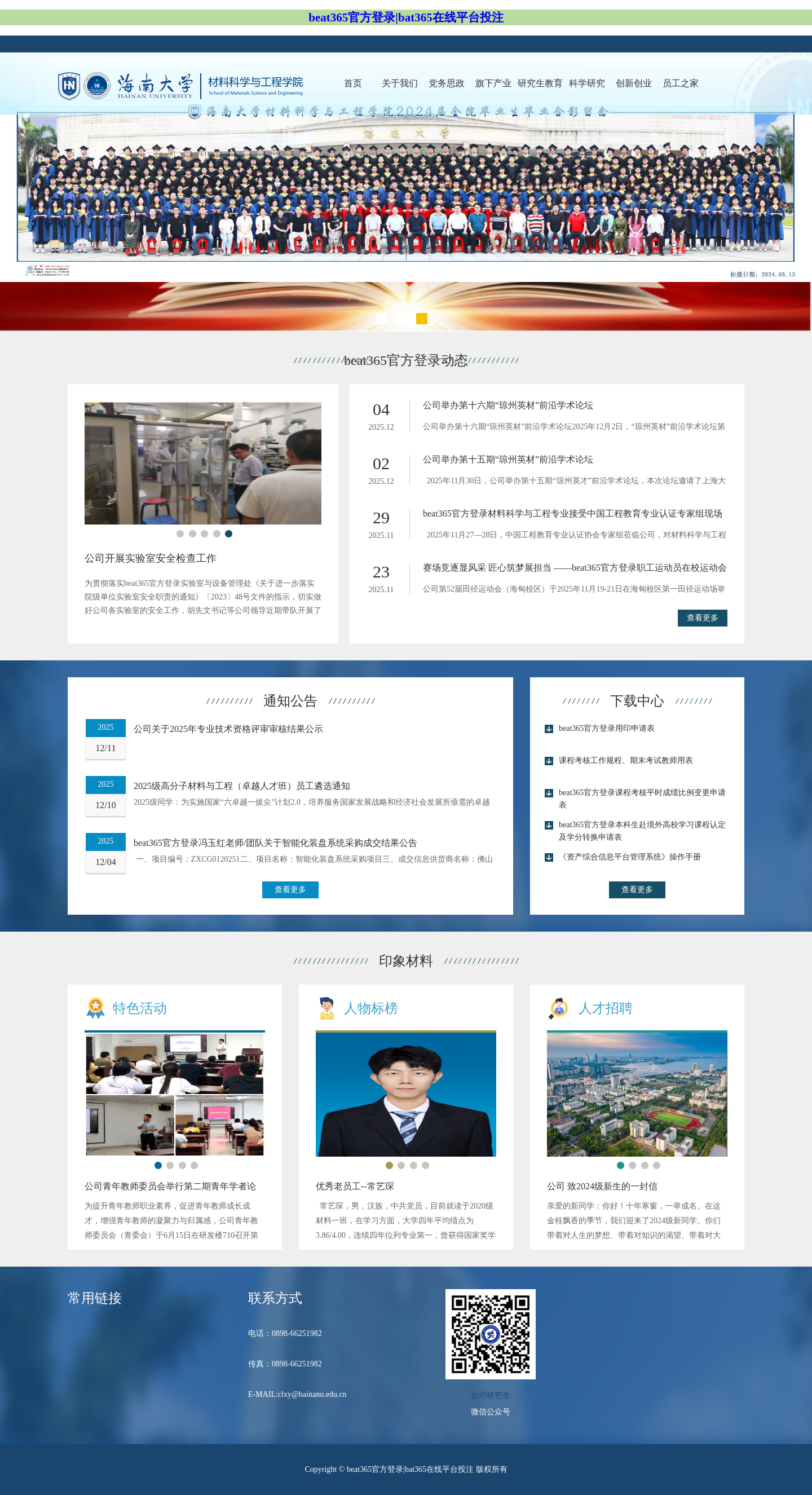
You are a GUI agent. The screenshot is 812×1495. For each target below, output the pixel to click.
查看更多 (702, 618)
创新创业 (634, 83)
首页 (353, 83)
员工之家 (681, 83)
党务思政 (447, 83)
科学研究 (587, 83)
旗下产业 (493, 83)
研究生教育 (540, 83)
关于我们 (400, 83)
